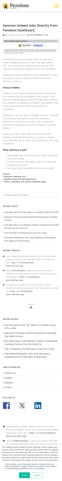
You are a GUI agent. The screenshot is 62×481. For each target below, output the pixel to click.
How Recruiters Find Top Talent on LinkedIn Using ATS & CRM (31, 212)
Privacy (8, 387)
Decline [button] (37, 475)
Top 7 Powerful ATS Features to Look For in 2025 (25, 233)
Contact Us (10, 373)
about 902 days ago (14, 266)
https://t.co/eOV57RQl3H (22, 263)
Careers (8, 378)
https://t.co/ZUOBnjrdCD (21, 291)
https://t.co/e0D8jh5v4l (29, 277)
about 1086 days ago (15, 294)
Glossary (8, 382)
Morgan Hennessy (16, 35)
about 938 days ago (14, 280)
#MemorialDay (18, 271)
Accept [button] (24, 475)
